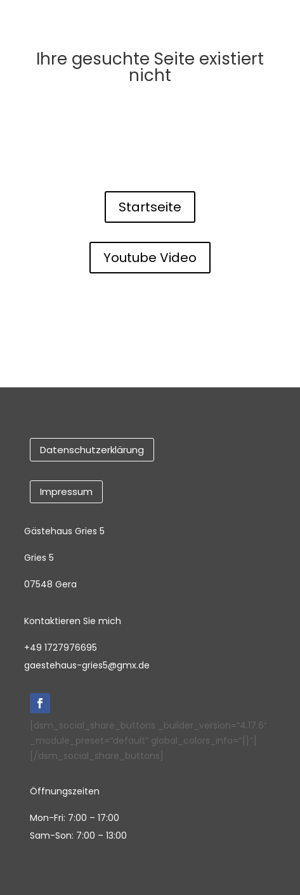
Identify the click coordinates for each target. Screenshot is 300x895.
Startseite (150, 207)
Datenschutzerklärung (92, 449)
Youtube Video (150, 257)
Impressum (66, 491)
